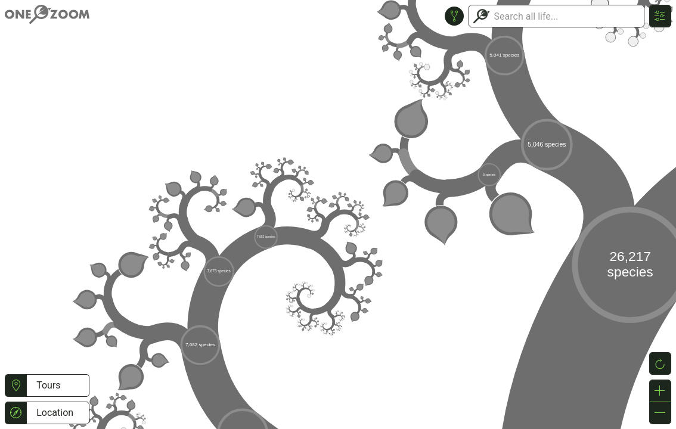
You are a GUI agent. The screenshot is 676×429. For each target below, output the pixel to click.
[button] (15, 385)
